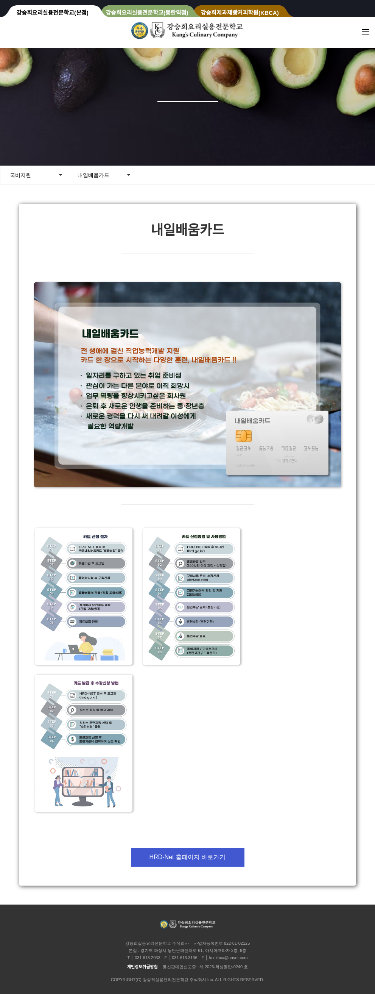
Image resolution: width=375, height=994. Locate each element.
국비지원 (20, 175)
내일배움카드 (93, 175)
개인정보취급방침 (142, 966)
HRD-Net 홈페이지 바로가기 (187, 857)
